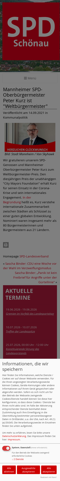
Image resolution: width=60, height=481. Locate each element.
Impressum (14, 439)
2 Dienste (18, 459)
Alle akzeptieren (49, 470)
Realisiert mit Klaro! (48, 477)
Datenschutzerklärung (14, 436)
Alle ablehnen (9, 470)
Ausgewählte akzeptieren (28, 470)
